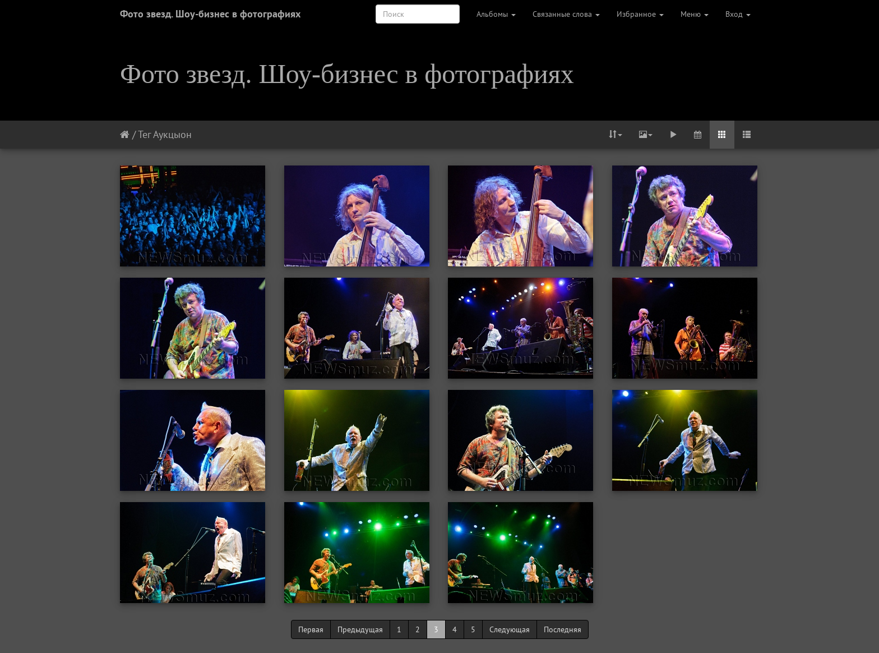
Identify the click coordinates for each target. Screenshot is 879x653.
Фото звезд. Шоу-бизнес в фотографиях (210, 13)
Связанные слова (566, 14)
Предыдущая (360, 629)
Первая (310, 629)
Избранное (640, 14)
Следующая (509, 629)
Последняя (562, 629)
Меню (695, 14)
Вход (738, 14)
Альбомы (496, 14)
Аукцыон (172, 134)
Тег (144, 134)
